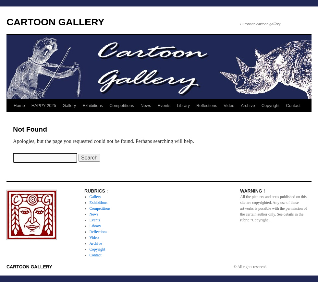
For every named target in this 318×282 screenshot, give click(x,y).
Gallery (69, 105)
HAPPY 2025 (43, 105)
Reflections (206, 105)
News (146, 105)
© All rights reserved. (250, 266)
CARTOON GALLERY (55, 22)
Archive (248, 105)
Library (183, 105)
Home (19, 105)
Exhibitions (92, 105)
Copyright (271, 105)
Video (229, 105)
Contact (293, 105)
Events (164, 105)
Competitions (121, 105)
